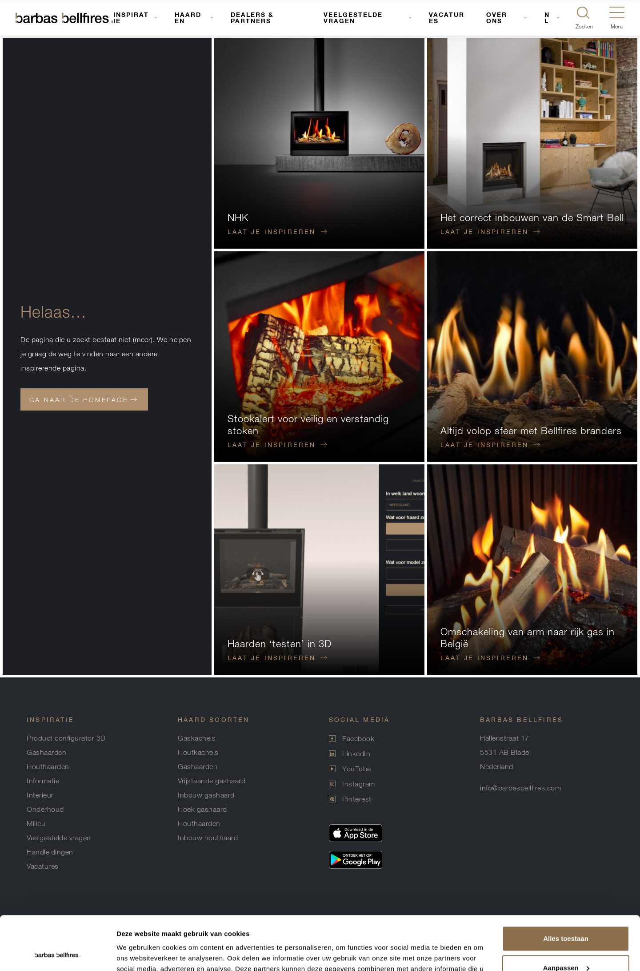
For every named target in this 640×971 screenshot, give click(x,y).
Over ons (496, 17)
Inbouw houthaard (208, 838)
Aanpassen (566, 917)
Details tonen (137, 953)
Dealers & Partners (252, 17)
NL (547, 17)
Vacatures (446, 17)
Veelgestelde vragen (353, 17)
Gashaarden (46, 752)
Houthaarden (48, 766)
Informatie (43, 781)
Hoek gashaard (202, 809)
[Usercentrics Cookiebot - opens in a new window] (57, 953)
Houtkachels (198, 752)
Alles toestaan (565, 888)
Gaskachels (197, 738)
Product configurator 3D (66, 738)
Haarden (188, 17)
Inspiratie (131, 17)
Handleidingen (50, 852)
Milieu (36, 823)
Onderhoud (45, 809)
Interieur (40, 795)
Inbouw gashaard (206, 795)
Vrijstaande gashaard (211, 781)
